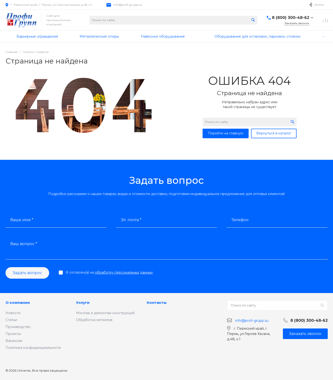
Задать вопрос (27, 273)
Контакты (157, 302)
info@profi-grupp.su (127, 4)
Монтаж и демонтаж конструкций (105, 313)
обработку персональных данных (124, 272)
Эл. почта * (131, 220)
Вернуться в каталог (273, 133)
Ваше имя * (21, 220)
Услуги (83, 302)
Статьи (11, 320)
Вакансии (14, 341)
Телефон (240, 220)
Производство (18, 327)
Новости (13, 313)
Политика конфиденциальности (33, 347)
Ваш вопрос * (23, 244)
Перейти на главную (225, 133)
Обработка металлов (94, 320)
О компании (18, 302)
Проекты (13, 334)
